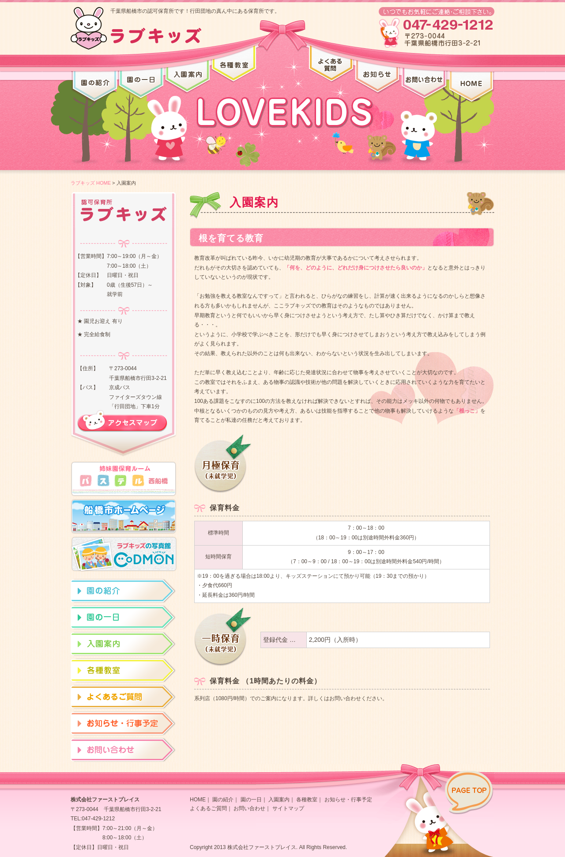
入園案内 (279, 799)
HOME (198, 799)
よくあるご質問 (208, 808)
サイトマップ (288, 808)
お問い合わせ (249, 808)
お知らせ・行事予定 (348, 799)
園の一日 (251, 799)
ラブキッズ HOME (91, 183)
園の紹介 (223, 799)
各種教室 (306, 799)
